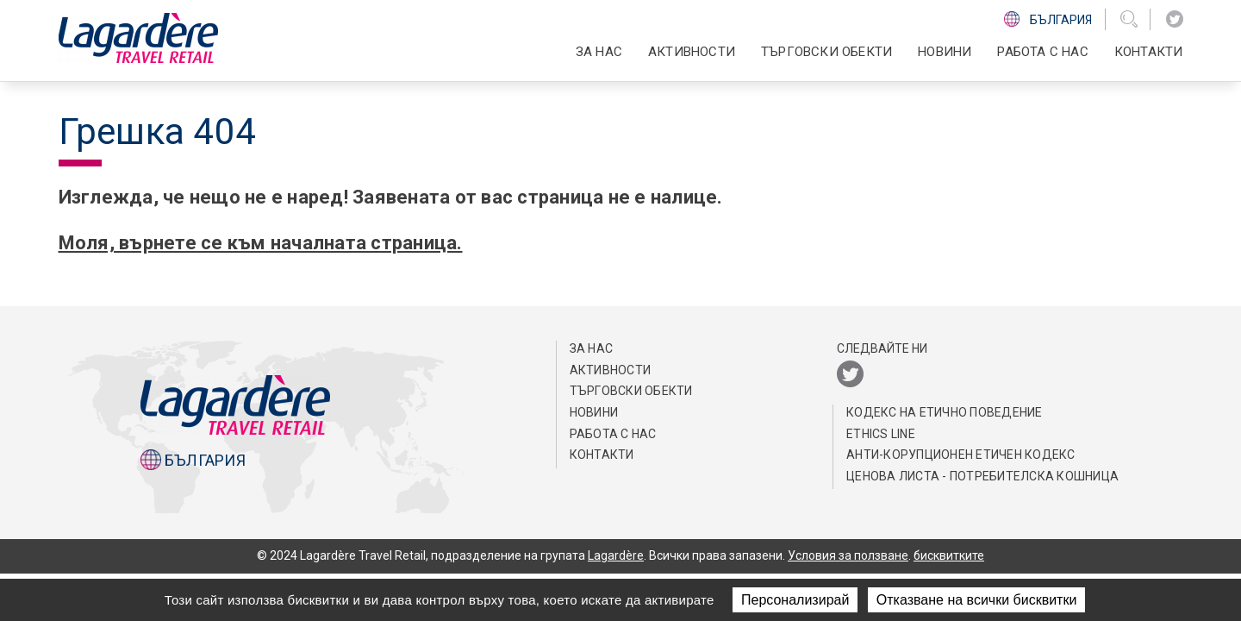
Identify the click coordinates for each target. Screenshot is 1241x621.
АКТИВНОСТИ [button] (691, 52)
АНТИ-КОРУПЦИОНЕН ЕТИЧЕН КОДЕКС (961, 454)
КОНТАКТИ (1148, 52)
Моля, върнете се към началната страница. (260, 243)
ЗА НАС (592, 348)
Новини (944, 52)
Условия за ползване (848, 555)
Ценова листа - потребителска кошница (982, 476)
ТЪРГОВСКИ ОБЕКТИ (826, 52)
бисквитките (949, 555)
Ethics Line (880, 434)
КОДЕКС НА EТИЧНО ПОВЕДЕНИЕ (944, 412)
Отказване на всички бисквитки (976, 600)
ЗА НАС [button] (599, 52)
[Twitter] (1174, 19)
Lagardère (616, 555)
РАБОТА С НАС (1042, 52)
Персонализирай (795, 600)
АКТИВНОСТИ (611, 370)
